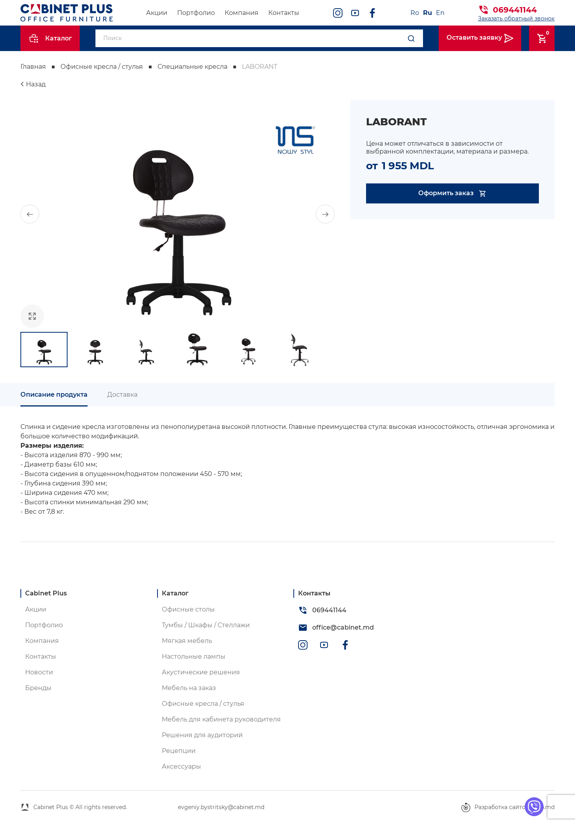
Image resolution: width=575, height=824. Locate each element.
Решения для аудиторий (202, 735)
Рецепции (179, 750)
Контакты (283, 12)
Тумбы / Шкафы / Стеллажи (206, 625)
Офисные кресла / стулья (101, 66)
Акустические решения (201, 672)
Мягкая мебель (187, 641)
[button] (29, 214)
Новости (39, 672)
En (440, 12)
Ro (414, 12)
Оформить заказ (452, 193)
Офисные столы (188, 609)
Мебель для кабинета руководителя (221, 719)
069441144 (515, 10)
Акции (156, 12)
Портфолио (196, 12)
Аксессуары (181, 766)
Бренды (38, 688)
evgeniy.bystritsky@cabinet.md (221, 807)
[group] (177, 214)
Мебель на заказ (189, 688)
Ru (427, 12)
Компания (241, 12)
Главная (33, 66)
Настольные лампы (193, 656)
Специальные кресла (192, 66)
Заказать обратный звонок (516, 18)
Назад (36, 84)
